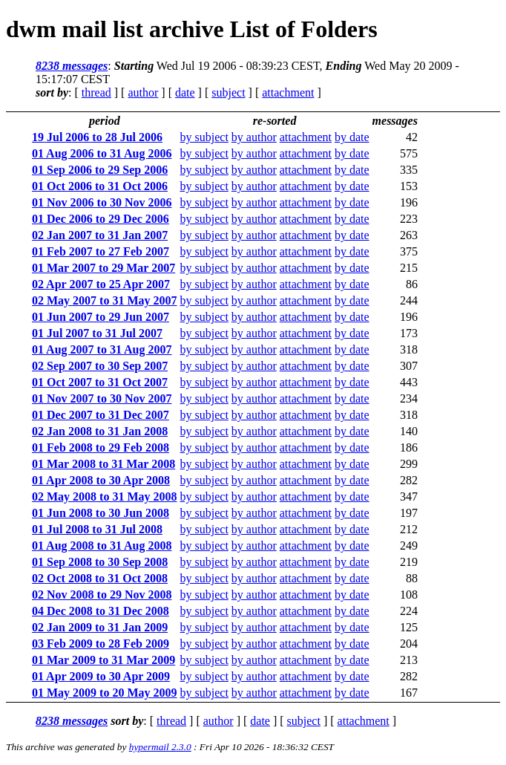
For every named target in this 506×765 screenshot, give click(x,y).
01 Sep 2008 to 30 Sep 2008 (100, 562)
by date (352, 137)
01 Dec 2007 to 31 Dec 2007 (100, 414)
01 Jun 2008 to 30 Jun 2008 (100, 513)
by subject (204, 137)
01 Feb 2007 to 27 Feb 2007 (100, 251)
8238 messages (72, 65)
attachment (288, 92)
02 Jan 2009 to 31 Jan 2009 (100, 627)
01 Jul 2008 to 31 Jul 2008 (97, 529)
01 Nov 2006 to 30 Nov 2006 (101, 202)
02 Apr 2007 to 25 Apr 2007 (101, 284)
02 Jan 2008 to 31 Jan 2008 (100, 431)
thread (96, 92)
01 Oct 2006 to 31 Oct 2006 (100, 186)
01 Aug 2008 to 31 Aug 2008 (101, 545)
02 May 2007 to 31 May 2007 (104, 300)
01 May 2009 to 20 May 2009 (104, 692)
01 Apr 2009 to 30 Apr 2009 (101, 676)
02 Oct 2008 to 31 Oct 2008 (100, 578)
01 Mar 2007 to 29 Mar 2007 (103, 267)
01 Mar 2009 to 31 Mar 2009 (103, 660)
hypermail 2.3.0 (160, 746)
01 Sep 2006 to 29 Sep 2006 (100, 169)
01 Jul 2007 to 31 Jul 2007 (97, 333)
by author (254, 137)
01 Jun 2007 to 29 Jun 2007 (100, 316)
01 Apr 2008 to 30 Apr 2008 (101, 480)
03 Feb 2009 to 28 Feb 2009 (100, 643)
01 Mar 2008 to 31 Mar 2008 (103, 464)
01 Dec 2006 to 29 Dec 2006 (100, 218)
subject (228, 92)
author (143, 92)
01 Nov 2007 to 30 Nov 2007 (101, 398)
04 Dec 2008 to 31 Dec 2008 (100, 611)
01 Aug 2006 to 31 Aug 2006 (101, 153)
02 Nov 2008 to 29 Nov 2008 (101, 594)
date (185, 92)
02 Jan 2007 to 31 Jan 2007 (100, 235)
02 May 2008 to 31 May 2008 (104, 496)
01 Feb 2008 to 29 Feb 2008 (100, 447)
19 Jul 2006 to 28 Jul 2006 (97, 137)
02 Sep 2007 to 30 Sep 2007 (100, 365)
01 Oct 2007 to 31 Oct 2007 (100, 382)
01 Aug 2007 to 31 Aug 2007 (101, 349)
